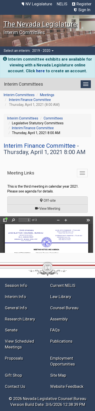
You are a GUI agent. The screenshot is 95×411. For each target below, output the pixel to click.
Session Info (16, 285)
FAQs (55, 330)
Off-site (47, 200)
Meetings (47, 95)
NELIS (62, 3)
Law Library (60, 296)
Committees (53, 118)
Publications (61, 341)
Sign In (84, 9)
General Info (16, 307)
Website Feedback (66, 386)
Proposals (14, 358)
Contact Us (15, 386)
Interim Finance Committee (30, 100)
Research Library (20, 319)
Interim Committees (19, 95)
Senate (11, 330)
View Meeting (49, 208)
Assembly (59, 319)
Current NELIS (62, 285)
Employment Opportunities (62, 361)
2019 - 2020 (43, 51)
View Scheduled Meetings (19, 344)
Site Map (58, 375)
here (40, 70)
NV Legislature (39, 3)
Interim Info (15, 296)
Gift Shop (13, 375)
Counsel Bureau (64, 307)
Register (84, 3)
